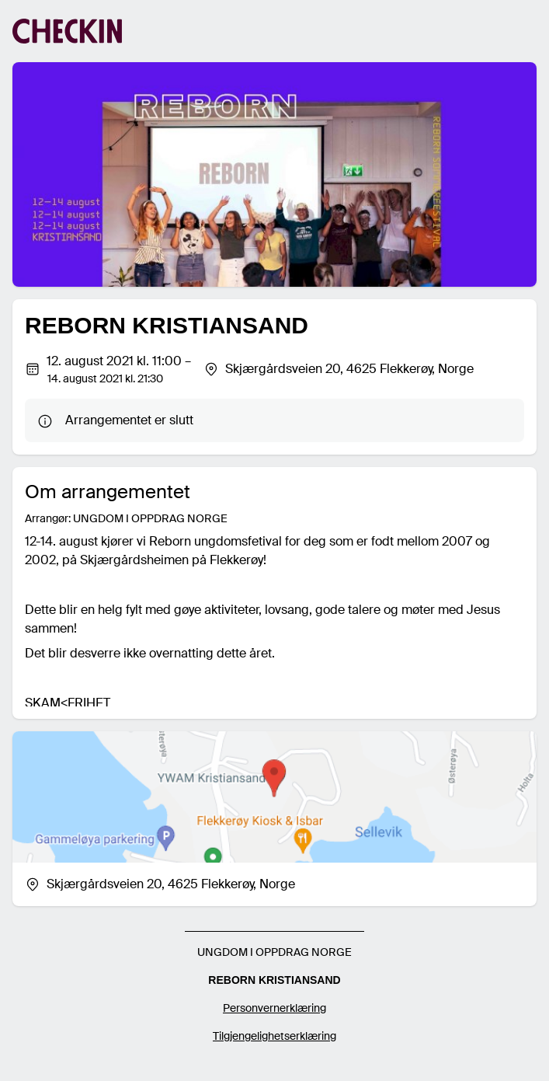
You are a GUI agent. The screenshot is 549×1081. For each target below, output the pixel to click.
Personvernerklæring (274, 1008)
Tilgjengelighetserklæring (274, 1036)
